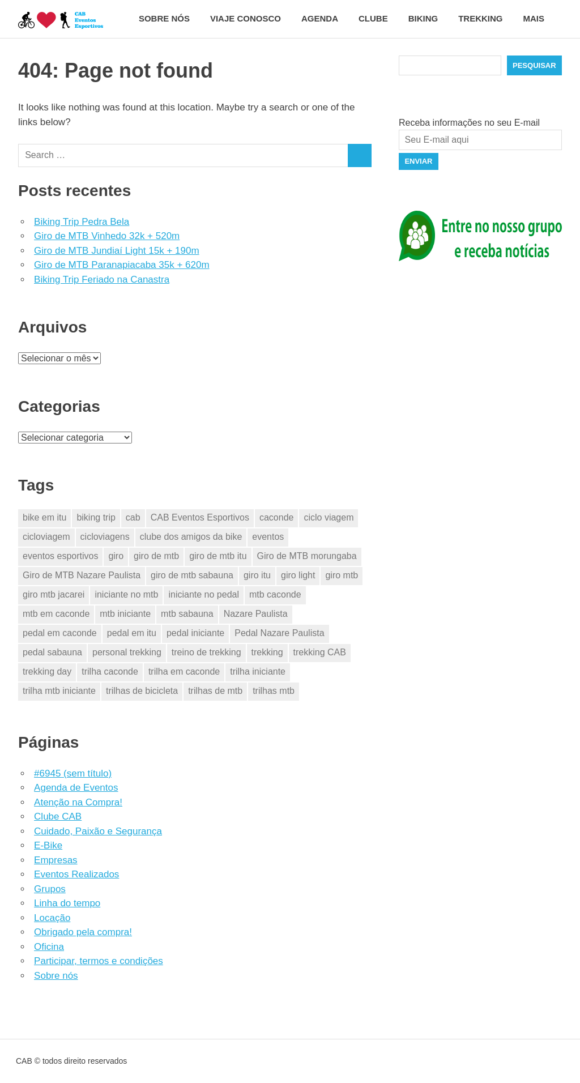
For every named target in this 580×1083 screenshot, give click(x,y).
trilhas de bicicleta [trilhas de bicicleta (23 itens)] (142, 691)
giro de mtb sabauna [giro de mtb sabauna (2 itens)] (192, 575)
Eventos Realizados (76, 874)
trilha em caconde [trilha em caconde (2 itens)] (184, 671)
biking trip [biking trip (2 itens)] (95, 517)
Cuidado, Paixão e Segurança (98, 831)
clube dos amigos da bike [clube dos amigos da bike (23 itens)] (191, 537)
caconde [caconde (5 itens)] (276, 517)
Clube (373, 18)
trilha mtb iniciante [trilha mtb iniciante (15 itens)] (59, 691)
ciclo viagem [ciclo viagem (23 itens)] (328, 517)
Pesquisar (534, 65)
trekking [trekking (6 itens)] (267, 652)
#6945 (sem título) (73, 773)
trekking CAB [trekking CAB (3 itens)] (319, 652)
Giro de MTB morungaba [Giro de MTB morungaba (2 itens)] (307, 556)
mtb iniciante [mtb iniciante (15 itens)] (125, 614)
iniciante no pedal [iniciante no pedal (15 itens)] (203, 594)
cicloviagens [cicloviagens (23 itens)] (105, 537)
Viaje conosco (245, 18)
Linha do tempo (67, 903)
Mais (540, 18)
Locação (52, 918)
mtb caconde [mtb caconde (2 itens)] (275, 594)
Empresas (56, 860)
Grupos (50, 889)
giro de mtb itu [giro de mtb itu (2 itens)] (217, 556)
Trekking (480, 18)
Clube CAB (58, 816)
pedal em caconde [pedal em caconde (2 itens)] (60, 633)
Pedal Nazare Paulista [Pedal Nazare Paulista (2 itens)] (279, 633)
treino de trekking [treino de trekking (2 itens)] (206, 652)
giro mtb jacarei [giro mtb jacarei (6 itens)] (53, 594)
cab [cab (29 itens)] (133, 517)
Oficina (49, 946)
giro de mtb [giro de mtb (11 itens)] (156, 556)
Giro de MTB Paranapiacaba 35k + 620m (121, 264)
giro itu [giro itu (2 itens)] (257, 575)
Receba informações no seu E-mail (469, 122)
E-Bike (48, 845)
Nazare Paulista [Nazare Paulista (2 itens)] (256, 614)
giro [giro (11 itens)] (115, 556)
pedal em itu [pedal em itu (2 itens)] (131, 633)
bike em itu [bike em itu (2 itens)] (44, 517)
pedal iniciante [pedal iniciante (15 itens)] (195, 633)
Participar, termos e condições (98, 961)
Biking (423, 18)
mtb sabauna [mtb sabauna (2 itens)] (187, 614)
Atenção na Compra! (78, 802)
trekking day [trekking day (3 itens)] (47, 671)
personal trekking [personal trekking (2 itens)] (126, 652)
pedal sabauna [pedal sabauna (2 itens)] (52, 652)
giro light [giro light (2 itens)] (298, 575)
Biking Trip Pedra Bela (81, 221)
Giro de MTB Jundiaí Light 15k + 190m (116, 250)
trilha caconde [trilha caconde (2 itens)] (110, 671)
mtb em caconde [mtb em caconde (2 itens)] (56, 614)
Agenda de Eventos (76, 787)
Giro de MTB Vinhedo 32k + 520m (107, 236)
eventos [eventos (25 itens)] (268, 537)
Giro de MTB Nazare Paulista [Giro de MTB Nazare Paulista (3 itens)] (81, 575)
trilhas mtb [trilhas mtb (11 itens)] (274, 691)
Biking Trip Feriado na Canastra (101, 279)
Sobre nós (164, 18)
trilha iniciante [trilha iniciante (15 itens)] (257, 671)
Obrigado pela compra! (83, 932)
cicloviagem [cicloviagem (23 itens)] (46, 537)
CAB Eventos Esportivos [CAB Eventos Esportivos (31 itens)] (200, 517)
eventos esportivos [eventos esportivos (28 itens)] (60, 556)
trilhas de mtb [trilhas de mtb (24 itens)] (215, 691)
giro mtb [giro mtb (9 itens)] (341, 575)
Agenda (319, 18)
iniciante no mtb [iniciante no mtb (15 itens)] (126, 594)
